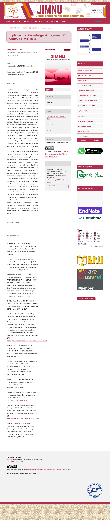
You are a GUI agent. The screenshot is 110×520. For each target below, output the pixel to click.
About (37, 21)
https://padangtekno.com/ (15, 477)
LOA (46, 21)
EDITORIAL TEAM (84, 75)
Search (98, 21)
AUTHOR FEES (83, 131)
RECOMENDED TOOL (85, 188)
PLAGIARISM (83, 111)
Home (7, 21)
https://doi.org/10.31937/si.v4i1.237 (19, 416)
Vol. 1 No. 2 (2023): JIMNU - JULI (33, 28)
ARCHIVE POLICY (84, 126)
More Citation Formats (54, 186)
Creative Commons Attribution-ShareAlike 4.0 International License (56, 154)
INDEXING (82, 116)
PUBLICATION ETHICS (86, 91)
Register (54, 21)
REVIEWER (82, 80)
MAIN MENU (82, 64)
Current (17, 21)
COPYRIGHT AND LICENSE (87, 106)
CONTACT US (83, 136)
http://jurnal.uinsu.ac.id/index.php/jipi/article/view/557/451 (27, 356)
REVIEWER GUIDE (84, 86)
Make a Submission (86, 299)
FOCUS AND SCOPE (85, 70)
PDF (49, 90)
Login (64, 21)
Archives (27, 21)
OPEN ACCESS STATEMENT (87, 101)
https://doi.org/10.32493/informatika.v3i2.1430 (23, 434)
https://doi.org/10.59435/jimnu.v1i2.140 (21, 66)
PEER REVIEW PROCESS (87, 96)
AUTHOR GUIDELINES (85, 121)
